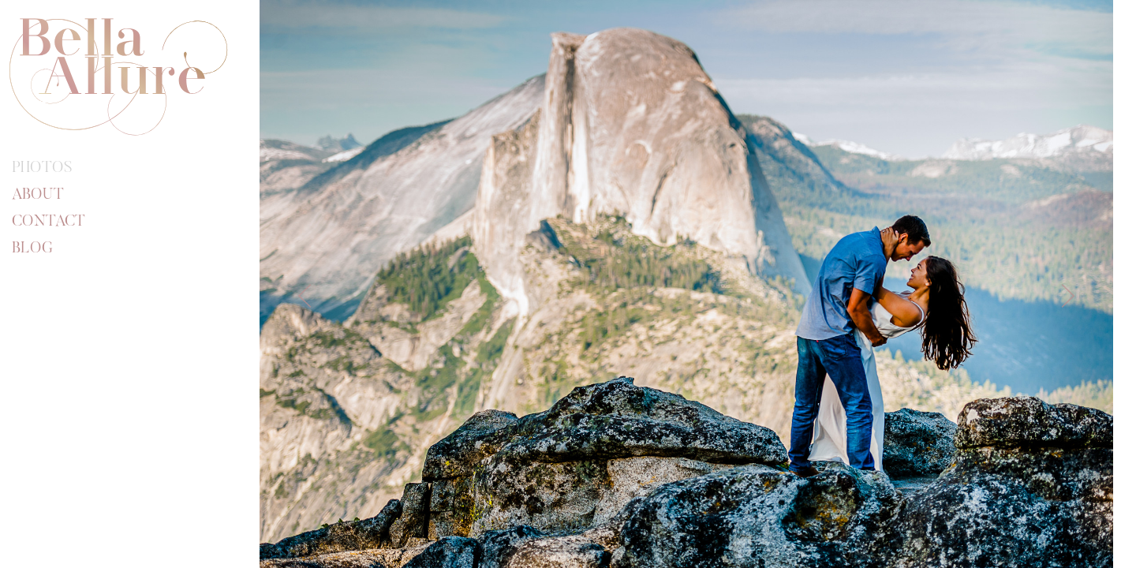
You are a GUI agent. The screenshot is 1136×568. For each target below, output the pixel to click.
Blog (32, 248)
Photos (42, 168)
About (38, 195)
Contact (48, 222)
